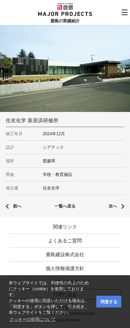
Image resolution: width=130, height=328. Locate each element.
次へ (113, 206)
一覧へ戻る (65, 206)
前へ (17, 206)
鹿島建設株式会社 (65, 254)
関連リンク (65, 226)
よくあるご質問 (65, 240)
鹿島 (65, 6)
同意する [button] (109, 301)
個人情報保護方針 (65, 268)
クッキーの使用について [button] (33, 319)
